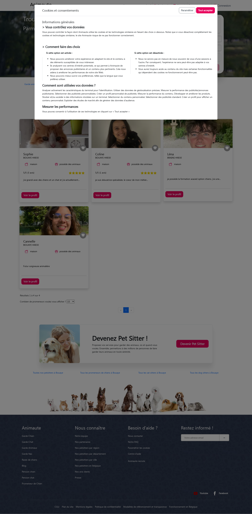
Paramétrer (187, 10)
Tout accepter (205, 10)
